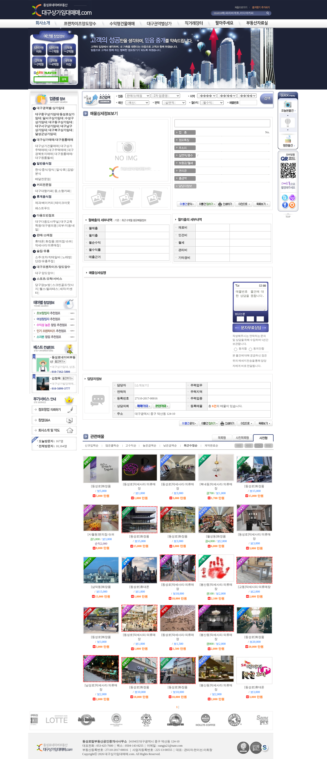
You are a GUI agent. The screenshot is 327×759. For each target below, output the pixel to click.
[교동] (254, 587)
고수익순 (130, 445)
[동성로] (101, 486)
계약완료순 (211, 445)
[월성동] (216, 536)
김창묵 (56, 378)
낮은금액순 (170, 445)
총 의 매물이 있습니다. (225, 406)
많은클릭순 (112, 445)
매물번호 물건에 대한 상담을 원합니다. (250, 300)
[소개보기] (142, 385)
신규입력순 (91, 445)
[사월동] (101, 534)
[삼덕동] (101, 587)
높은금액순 (149, 445)
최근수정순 (190, 445)
